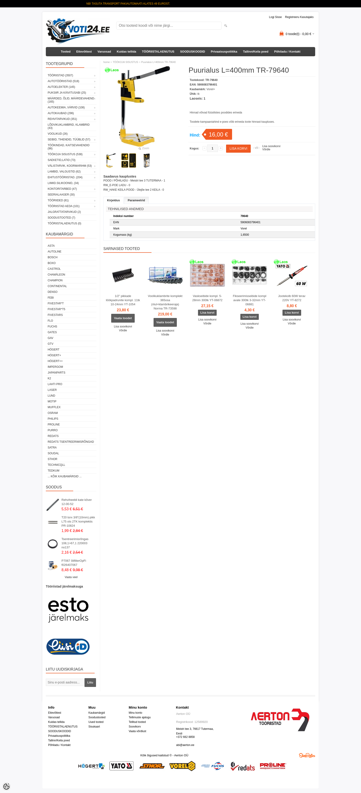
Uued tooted (95, 722)
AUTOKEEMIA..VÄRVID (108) (66, 107)
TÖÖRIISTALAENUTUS (158, 51)
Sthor (52, 459)
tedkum (53, 470)
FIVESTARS (55, 315)
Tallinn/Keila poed (255, 51)
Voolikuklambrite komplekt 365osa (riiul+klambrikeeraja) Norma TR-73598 (165, 302)
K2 (49, 378)
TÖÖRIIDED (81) (58, 200)
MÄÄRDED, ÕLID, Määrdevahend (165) (71, 100)
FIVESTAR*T (56, 303)
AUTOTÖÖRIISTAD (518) (63, 81)
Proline (54, 424)
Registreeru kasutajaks (299, 17)
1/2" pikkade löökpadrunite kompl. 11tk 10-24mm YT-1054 (123, 300)
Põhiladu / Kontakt (287, 51)
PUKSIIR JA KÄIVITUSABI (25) (67, 92)
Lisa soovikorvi (271, 146)
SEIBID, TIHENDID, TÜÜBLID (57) (69, 139)
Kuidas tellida (126, 51)
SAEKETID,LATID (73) (61, 160)
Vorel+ (211, 89)
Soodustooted (96, 717)
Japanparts (56, 372)
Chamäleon (56, 274)
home (106, 62)
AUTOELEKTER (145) (61, 87)
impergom (55, 366)
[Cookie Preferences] (6, 786)
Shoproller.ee (307, 755)
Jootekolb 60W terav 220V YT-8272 (292, 298)
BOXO (52, 263)
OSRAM (53, 413)
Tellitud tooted (137, 722)
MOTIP (52, 401)
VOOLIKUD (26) (58, 133)
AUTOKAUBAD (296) (61, 113)
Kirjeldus (113, 200)
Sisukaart (94, 726)
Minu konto (135, 712)
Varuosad (104, 51)
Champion (55, 280)
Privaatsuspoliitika (224, 51)
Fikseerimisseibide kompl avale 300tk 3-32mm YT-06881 (249, 300)
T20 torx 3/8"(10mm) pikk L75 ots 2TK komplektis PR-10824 (78, 521)
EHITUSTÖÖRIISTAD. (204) (65, 177)
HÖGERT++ (55, 361)
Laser (52, 390)
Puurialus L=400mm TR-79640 (158, 62)
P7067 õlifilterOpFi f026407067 (73, 563)
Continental (57, 286)
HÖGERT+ (54, 355)
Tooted (65, 51)
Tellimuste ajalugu (140, 717)
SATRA (52, 447)
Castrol (54, 268)
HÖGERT (53, 349)
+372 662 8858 (185, 737)
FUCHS (52, 326)
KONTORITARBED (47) (62, 188)
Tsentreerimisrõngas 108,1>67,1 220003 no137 (74, 543)
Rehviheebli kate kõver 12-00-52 (76, 502)
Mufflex (54, 407)
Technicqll (56, 464)
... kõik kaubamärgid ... (65, 476)
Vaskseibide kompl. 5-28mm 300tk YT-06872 (207, 298)
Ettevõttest (84, 51)
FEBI (51, 297)
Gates (52, 332)
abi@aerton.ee (185, 745)
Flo (50, 320)
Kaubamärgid (96, 712)
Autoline (54, 251)
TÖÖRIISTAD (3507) (60, 75)
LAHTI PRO (55, 384)
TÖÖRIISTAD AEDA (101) (63, 206)
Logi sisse (275, 17)
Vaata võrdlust (137, 731)
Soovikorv (135, 726)
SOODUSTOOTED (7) (61, 217)
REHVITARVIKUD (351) (62, 119)
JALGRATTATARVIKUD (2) (64, 212)
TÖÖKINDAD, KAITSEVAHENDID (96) (69, 147)
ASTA (51, 245)
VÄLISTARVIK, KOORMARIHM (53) (70, 165)
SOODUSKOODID (192, 51)
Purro (53, 430)
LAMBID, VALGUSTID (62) (64, 171)
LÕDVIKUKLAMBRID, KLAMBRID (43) (69, 126)
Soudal (53, 453)
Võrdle (266, 149)
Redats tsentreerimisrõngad (71, 441)
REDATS (53, 436)
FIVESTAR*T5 (56, 309)
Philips (53, 418)
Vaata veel (71, 577)
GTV (50, 343)
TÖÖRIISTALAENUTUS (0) (64, 223)
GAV (50, 338)
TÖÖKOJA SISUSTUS (125, 62)
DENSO (53, 292)
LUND (51, 395)
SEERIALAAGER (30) (61, 194)
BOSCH (53, 257)
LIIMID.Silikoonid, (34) (63, 183)
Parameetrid (136, 200)
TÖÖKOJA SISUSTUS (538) (65, 154)
